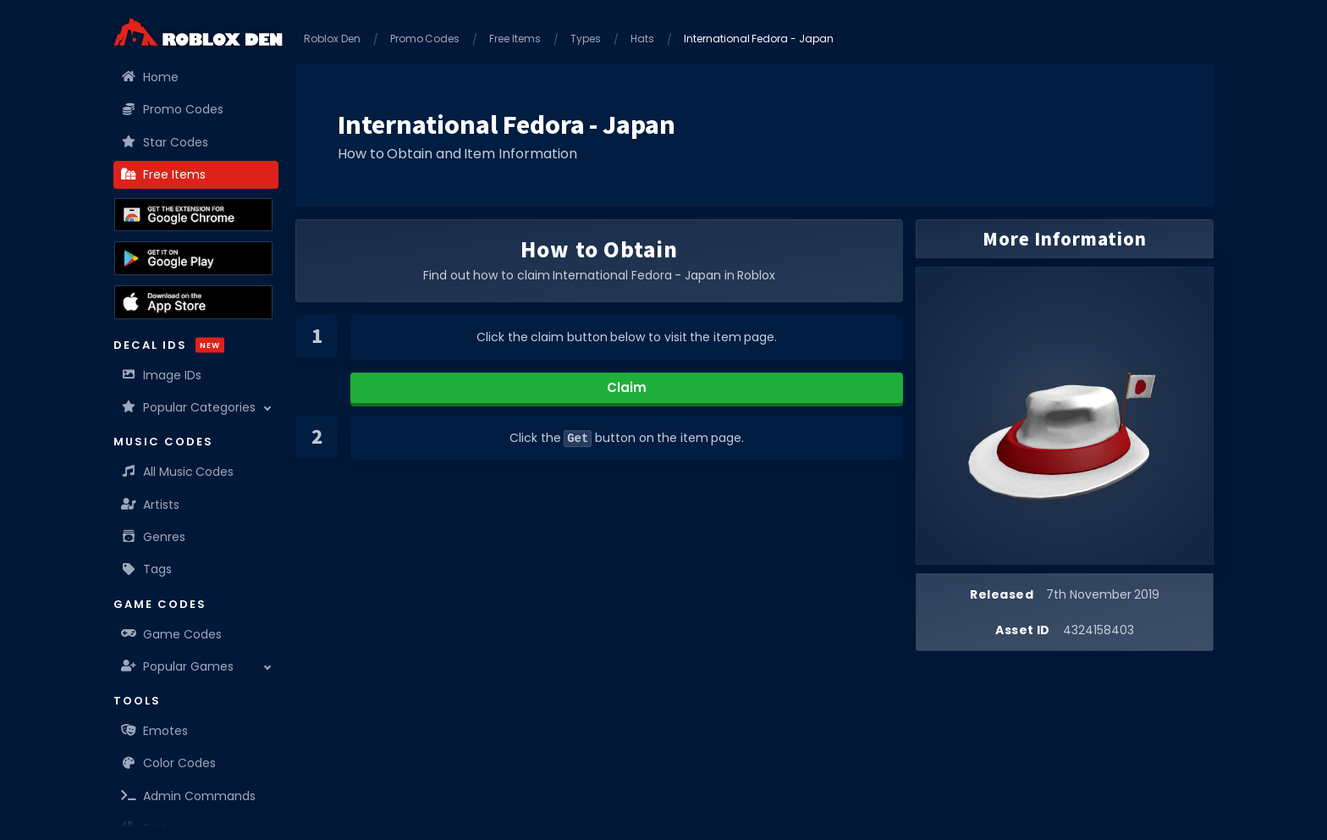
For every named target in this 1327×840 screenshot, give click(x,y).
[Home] (198, 32)
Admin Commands (189, 796)
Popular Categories (189, 407)
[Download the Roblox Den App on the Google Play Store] (193, 258)
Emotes (155, 730)
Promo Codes (172, 109)
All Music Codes (178, 471)
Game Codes (172, 634)
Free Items (164, 174)
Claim (627, 387)
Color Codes (169, 762)
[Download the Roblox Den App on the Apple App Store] (193, 302)
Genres (153, 536)
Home (150, 77)
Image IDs (161, 375)
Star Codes (165, 142)
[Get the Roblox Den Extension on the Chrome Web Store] (193, 215)
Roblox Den (332, 38)
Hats (642, 38)
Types (585, 38)
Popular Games (178, 666)
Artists (150, 504)
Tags (147, 569)
